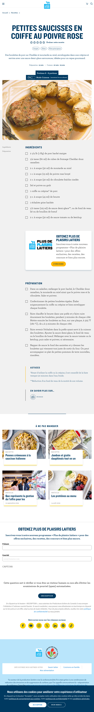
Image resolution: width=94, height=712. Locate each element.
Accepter (37, 705)
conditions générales (81, 698)
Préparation (6, 151)
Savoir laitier (53, 667)
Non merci (56, 705)
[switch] (47, 77)
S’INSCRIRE (58, 264)
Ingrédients (6, 147)
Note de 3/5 (37, 42)
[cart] (87, 3)
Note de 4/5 (40, 42)
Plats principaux (55, 48)
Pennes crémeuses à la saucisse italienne (18, 457)
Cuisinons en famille (71, 667)
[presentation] (47, 576)
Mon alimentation (47, 670)
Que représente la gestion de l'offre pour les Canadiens (19, 499)
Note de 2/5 (34, 42)
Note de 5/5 (43, 42)
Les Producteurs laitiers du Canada (47, 5)
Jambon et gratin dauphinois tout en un (63, 457)
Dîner (44, 48)
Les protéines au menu (63, 496)
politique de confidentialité (56, 698)
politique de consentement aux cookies (24, 698)
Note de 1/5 (31, 42)
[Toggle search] (91, 3)
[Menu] (3, 3)
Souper (35, 48)
